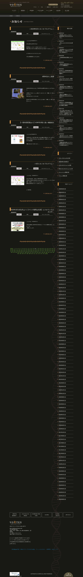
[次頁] (46, 253)
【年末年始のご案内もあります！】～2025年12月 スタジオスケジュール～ (66, 121)
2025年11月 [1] (62, 206)
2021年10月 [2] (62, 379)
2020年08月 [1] (62, 397)
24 (49, 248)
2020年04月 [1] (62, 400)
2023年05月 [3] (62, 312)
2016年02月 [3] (62, 488)
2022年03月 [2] (62, 361)
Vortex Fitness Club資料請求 (25, 514)
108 (27, 253)
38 (28, 250)
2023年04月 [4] (62, 315)
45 (40, 250)
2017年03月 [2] (62, 453)
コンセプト (12, 537)
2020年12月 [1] (62, 389)
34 (21, 250)
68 (35, 251)
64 (28, 251)
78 (52, 251)
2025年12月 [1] (62, 203)
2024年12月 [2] (62, 245)
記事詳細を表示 (48, 60)
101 (49, 252)
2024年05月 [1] (62, 270)
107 (25, 253)
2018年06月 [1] (62, 418)
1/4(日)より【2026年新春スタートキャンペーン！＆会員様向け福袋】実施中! (66, 104)
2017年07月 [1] (62, 439)
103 (53, 252)
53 (54, 250)
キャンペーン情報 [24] (64, 172)
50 (49, 250)
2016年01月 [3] (62, 492)
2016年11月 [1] (62, 464)
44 (38, 250)
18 (38, 248)
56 (14, 251)
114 (41, 253)
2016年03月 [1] (62, 485)
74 (45, 251)
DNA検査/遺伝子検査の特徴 (36, 514)
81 (13, 252)
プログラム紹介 (26, 537)
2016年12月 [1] (62, 460)
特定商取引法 (27, 541)
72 (42, 251)
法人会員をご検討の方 (57, 514)
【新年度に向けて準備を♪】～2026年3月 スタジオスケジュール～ (66, 88)
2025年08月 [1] (62, 217)
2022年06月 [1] (62, 351)
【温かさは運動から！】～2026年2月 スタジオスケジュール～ (66, 96)
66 (31, 251)
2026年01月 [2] (62, 199)
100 (46, 252)
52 (52, 250)
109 (30, 253)
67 (33, 251)
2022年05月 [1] (62, 354)
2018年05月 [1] (62, 421)
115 (43, 253)
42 (35, 250)
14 (31, 248)
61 (23, 251)
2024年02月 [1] (62, 280)
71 (40, 251)
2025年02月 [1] (62, 238)
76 (49, 251)
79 (54, 251)
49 (47, 250)
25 (50, 248)
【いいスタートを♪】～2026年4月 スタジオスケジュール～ (66, 80)
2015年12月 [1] (62, 495)
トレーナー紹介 (13, 539)
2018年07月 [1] (62, 414)
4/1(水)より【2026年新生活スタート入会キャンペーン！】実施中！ (66, 72)
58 (17, 251)
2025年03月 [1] (62, 234)
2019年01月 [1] (62, 411)
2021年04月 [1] (62, 382)
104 (18, 253)
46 (42, 250)
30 (14, 250)
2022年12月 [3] (62, 329)
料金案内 (21, 537)
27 (54, 248)
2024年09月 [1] (62, 255)
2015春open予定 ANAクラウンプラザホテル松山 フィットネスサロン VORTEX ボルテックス (35, 549)
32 (17, 250)
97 (41, 252)
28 (11, 250)
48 (45, 250)
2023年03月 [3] (62, 319)
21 (43, 248)
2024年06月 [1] (62, 266)
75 (47, 251)
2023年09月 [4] (62, 298)
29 (12, 250)
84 (18, 252)
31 (16, 250)
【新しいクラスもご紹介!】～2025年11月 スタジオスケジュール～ (66, 129)
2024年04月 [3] (62, 273)
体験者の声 (15, 541)
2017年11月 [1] (62, 432)
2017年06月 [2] (62, 442)
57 (16, 251)
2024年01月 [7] (62, 284)
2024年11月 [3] (62, 248)
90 (28, 252)
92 (32, 252)
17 (37, 248)
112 (36, 253)
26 (52, 248)
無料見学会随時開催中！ (14, 514)
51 (50, 250)
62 (24, 251)
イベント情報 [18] (63, 175)
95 (37, 252)
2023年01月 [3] (62, 326)
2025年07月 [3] (62, 220)
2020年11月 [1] (62, 393)
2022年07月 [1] (62, 347)
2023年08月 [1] (62, 301)
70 (38, 251)
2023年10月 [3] (62, 294)
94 (35, 252)
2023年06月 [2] (62, 308)
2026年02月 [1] (62, 195)
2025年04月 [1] (62, 231)
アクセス (27, 539)
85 (20, 252)
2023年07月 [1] (62, 305)
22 (45, 248)
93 (34, 252)
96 (39, 252)
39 (30, 250)
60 (21, 251)
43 (36, 250)
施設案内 (16, 537)
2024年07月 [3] (62, 262)
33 (19, 250)
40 (31, 250)
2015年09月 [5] (62, 499)
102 (51, 252)
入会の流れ (47, 514)
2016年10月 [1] (62, 467)
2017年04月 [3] (62, 449)
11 (26, 248)
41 (33, 250)
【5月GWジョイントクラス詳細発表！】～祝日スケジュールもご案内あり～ (66, 51)
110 (32, 253)
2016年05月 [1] (62, 478)
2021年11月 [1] (62, 375)
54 (11, 251)
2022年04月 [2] (62, 358)
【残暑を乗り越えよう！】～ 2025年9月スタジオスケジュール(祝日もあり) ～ (66, 144)
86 (22, 252)
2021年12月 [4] (62, 372)
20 (42, 248)
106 (23, 253)
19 (40, 248)
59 (19, 251)
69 (36, 251)
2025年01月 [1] (62, 241)
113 (39, 253)
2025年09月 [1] (62, 213)
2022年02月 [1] (62, 365)
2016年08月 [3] (62, 471)
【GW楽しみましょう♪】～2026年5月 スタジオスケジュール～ (66, 36)
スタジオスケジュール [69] (65, 165)
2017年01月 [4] (62, 456)
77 (50, 251)
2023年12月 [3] (62, 287)
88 (25, 252)
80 (11, 252)
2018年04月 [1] (62, 425)
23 (47, 248)
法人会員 (23, 539)
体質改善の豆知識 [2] (63, 161)
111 (34, 253)
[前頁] (11, 248)
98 (42, 252)
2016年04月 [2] (62, 481)
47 (43, 250)
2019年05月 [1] (62, 404)
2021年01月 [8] (62, 386)
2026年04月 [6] (62, 188)
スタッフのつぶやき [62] (64, 158)
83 (16, 252)
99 (44, 252)
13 (30, 248)
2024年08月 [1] (62, 259)
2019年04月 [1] (62, 407)
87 (23, 252)
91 (30, 252)
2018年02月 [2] (62, 428)
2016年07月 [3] (62, 474)
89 (27, 252)
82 (15, 252)
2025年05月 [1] (62, 227)
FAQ (11, 541)
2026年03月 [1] (62, 192)
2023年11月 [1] (62, 291)
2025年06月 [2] (62, 224)
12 (28, 248)
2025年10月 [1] (62, 210)
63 (26, 251)
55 (12, 251)
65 (30, 251)
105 (20, 253)
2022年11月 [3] (62, 333)
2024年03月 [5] (62, 277)
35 (23, 250)
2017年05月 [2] (62, 446)
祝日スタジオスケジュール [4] (66, 168)
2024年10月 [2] (62, 252)
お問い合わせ (68, 514)
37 (26, 250)
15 (33, 248)
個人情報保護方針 (21, 541)
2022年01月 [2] (62, 368)
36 (24, 250)
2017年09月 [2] (62, 435)
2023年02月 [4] (62, 322)
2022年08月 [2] (62, 344)
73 (43, 251)
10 (24, 248)
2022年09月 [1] (62, 340)
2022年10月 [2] (62, 337)
